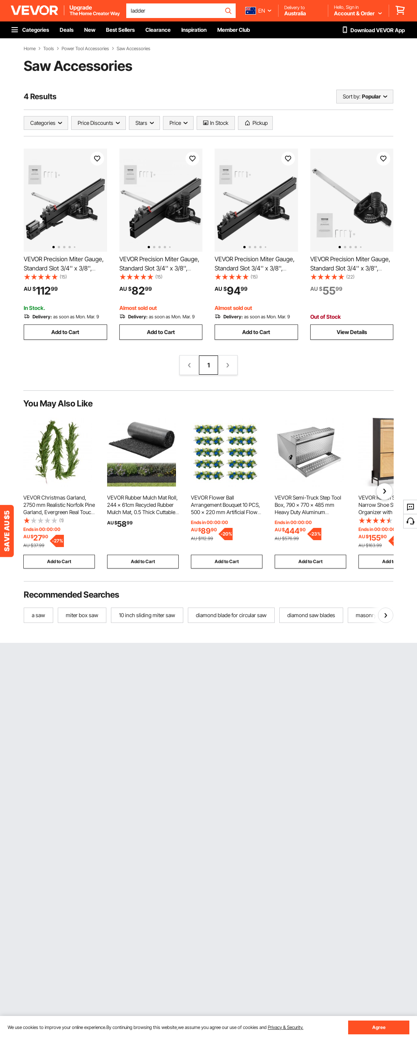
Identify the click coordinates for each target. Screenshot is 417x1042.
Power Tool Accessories (85, 48)
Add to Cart (65, 332)
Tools (48, 48)
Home (30, 48)
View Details (352, 332)
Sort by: (351, 96)
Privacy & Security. (285, 1027)
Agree (379, 1027)
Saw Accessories (133, 48)
